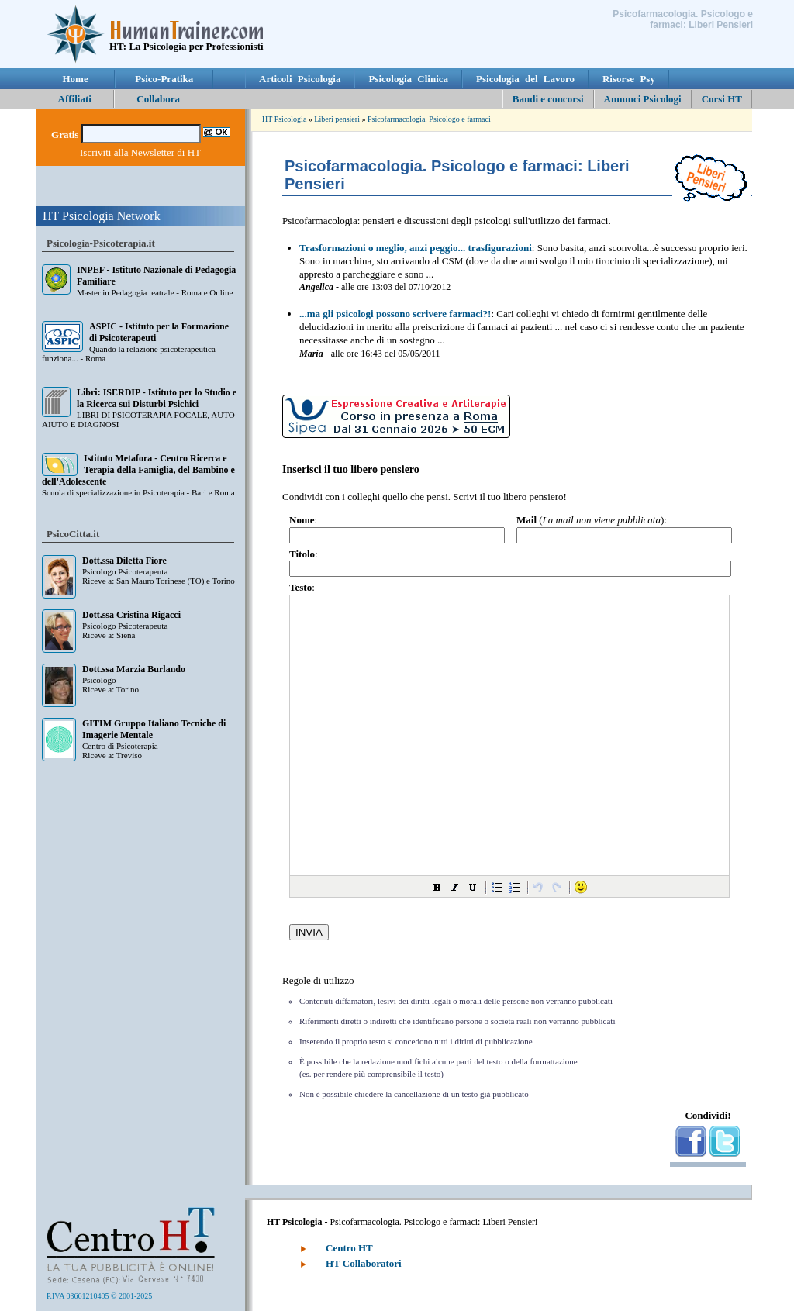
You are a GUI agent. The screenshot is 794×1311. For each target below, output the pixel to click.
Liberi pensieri (337, 119)
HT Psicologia (284, 119)
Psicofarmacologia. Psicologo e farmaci (429, 119)
